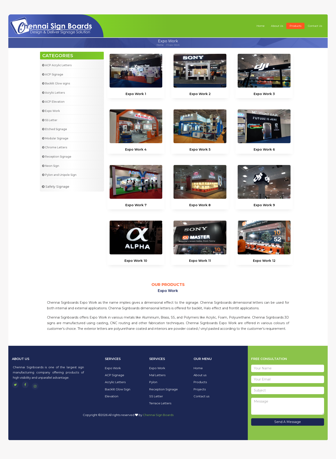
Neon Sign (50, 165)
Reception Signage (56, 156)
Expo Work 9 (264, 207)
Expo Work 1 (136, 94)
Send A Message (287, 422)
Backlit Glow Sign (117, 389)
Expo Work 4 (136, 149)
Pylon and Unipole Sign (59, 174)
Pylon (153, 382)
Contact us (315, 25)
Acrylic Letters (53, 92)
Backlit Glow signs (56, 83)
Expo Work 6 (264, 149)
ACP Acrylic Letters (57, 65)
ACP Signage (52, 74)
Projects (200, 389)
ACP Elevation (53, 101)
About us (277, 25)
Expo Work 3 (264, 94)
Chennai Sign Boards (158, 415)
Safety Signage (55, 187)
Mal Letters (157, 375)
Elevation (111, 396)
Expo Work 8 (200, 207)
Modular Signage (55, 138)
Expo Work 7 (136, 207)
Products (295, 25)
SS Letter (49, 120)
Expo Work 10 (135, 263)
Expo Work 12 (264, 268)
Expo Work (51, 111)
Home (260, 25)
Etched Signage (54, 129)
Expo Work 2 (200, 94)
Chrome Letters (54, 147)
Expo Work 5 (199, 149)
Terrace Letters (160, 403)
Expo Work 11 (200, 264)
